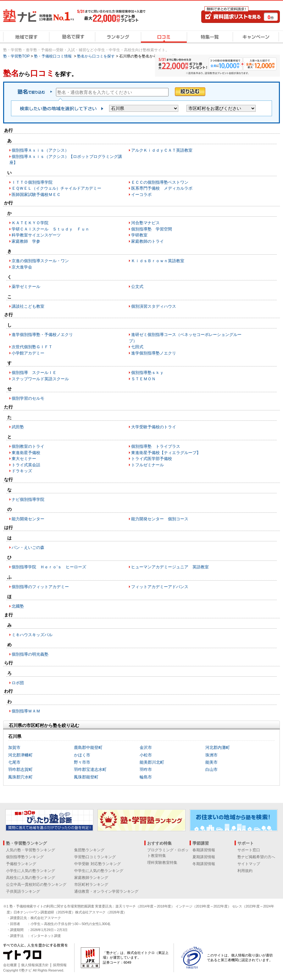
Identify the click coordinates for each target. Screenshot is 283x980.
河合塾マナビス (145, 222)
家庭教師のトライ (147, 241)
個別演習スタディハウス (153, 306)
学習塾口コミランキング (95, 857)
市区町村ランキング (91, 884)
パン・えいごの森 (28, 547)
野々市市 (82, 762)
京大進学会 (22, 267)
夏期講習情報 (203, 857)
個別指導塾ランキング (25, 857)
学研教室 (139, 235)
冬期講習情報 (203, 864)
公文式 (137, 286)
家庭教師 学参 (26, 241)
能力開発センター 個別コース (159, 519)
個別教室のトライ (28, 446)
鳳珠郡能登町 (86, 777)
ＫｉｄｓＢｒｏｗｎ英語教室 (157, 260)
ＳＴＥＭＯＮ (143, 378)
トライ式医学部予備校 (151, 458)
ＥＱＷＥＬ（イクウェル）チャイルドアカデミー (56, 188)
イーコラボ (141, 194)
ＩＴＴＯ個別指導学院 (32, 182)
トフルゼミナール (147, 465)
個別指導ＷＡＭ (26, 711)
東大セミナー (24, 458)
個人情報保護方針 (35, 965)
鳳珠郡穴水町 (20, 777)
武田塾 (18, 427)
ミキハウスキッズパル (32, 634)
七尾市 (14, 762)
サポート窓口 (248, 850)
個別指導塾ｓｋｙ (147, 372)
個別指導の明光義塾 (30, 654)
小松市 (146, 755)
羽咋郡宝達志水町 (90, 769)
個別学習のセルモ (28, 398)
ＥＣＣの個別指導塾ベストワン (159, 182)
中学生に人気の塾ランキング (98, 871)
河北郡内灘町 (217, 747)
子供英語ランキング (23, 891)
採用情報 (60, 965)
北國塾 (18, 606)
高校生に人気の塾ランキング (30, 877)
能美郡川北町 (152, 762)
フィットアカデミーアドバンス (159, 586)
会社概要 (10, 965)
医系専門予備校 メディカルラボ (161, 188)
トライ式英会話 (26, 465)
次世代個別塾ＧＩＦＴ (32, 346)
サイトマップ (248, 864)
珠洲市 (211, 755)
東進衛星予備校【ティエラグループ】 (166, 452)
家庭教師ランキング (91, 877)
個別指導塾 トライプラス (155, 446)
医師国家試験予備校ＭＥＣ (36, 194)
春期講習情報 (203, 850)
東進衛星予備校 (26, 452)
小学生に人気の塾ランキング (30, 871)
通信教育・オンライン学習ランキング (106, 891)
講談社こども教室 (28, 306)
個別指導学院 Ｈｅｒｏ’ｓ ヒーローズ (49, 567)
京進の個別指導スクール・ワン (40, 260)
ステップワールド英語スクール (40, 378)
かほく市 (82, 755)
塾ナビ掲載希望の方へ (256, 857)
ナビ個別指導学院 (28, 499)
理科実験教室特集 (162, 862)
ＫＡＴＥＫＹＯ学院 (30, 222)
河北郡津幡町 (20, 755)
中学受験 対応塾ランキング (97, 864)
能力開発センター (28, 519)
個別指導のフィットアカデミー (40, 586)
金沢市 (146, 747)
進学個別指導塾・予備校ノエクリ (42, 334)
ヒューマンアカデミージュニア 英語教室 (170, 567)
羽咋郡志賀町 (20, 769)
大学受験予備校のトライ (153, 427)
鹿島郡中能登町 (88, 747)
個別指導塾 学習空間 (151, 229)
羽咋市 (146, 769)
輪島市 (146, 777)
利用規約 (244, 871)
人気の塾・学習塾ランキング (30, 850)
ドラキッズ (22, 470)
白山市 (211, 769)
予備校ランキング (21, 864)
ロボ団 (18, 682)
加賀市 (14, 747)
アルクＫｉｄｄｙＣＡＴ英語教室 (161, 150)
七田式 (137, 346)
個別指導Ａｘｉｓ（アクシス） (40, 150)
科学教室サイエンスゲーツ (36, 235)
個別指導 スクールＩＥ (34, 372)
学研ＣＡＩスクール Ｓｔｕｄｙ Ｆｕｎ (50, 229)
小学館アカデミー (28, 353)
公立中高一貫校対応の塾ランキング (36, 884)
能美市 (211, 762)
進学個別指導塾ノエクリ (153, 353)
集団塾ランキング (89, 850)
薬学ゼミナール (26, 286)
